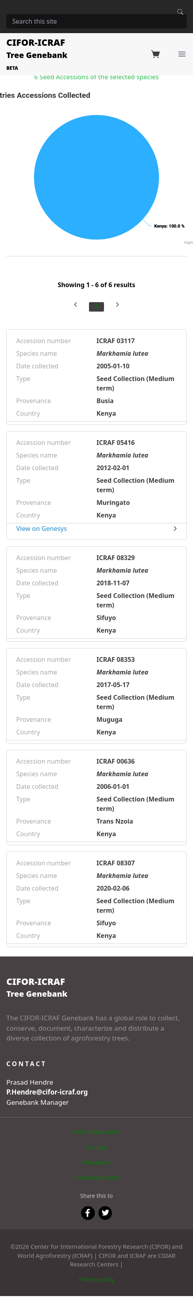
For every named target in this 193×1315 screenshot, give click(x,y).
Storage (97, 1147)
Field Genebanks (96, 1132)
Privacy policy (96, 1279)
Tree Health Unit (96, 1177)
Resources (96, 1162)
